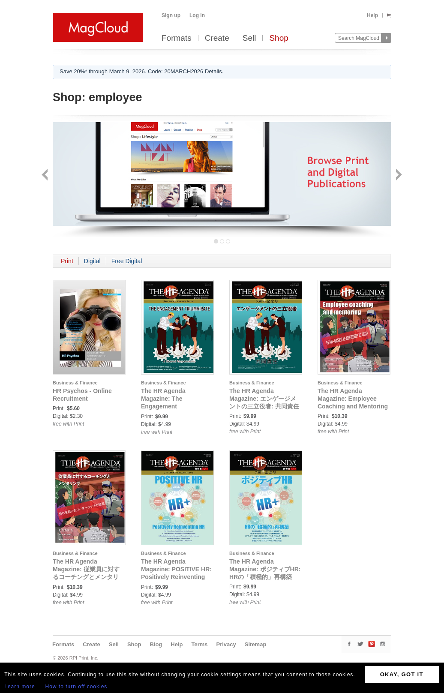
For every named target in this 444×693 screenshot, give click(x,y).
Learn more (19, 687)
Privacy (226, 644)
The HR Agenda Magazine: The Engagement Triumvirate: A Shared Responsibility (172, 406)
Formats (177, 38)
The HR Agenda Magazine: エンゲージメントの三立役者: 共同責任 (264, 398)
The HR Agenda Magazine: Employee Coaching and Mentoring (353, 398)
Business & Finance (75, 382)
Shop (278, 38)
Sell (249, 38)
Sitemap (256, 644)
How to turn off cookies (76, 687)
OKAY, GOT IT (401, 674)
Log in (197, 15)
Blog (156, 644)
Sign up (171, 15)
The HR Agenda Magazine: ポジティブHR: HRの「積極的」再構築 (264, 569)
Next (398, 175)
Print (67, 261)
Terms (199, 644)
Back (46, 175)
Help (372, 15)
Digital (92, 261)
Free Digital (126, 261)
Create (217, 38)
